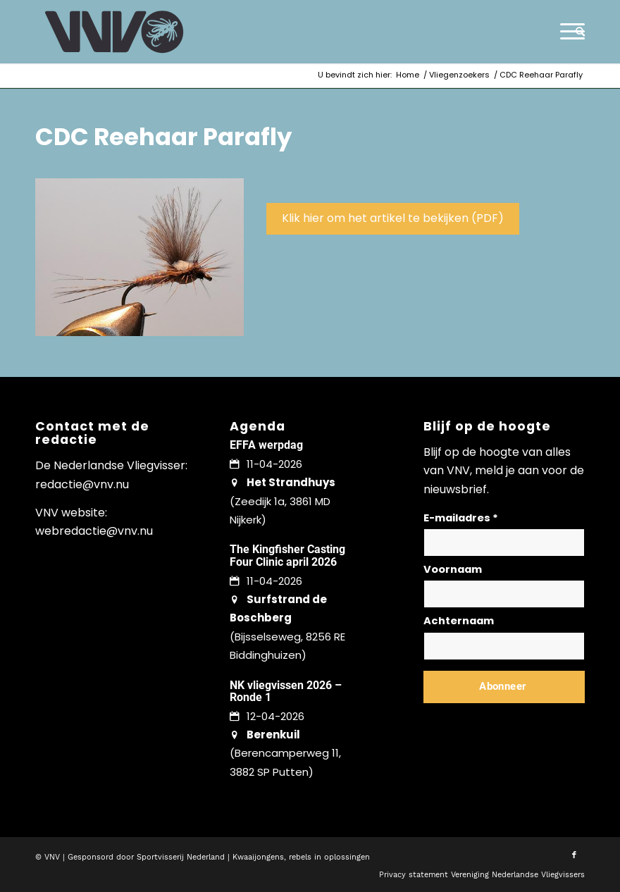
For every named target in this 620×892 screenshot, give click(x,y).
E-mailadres (460, 518)
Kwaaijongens (258, 857)
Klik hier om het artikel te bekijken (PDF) (393, 218)
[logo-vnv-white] (114, 31)
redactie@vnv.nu (82, 484)
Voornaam (452, 569)
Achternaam (458, 621)
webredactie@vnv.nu (94, 531)
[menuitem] (577, 31)
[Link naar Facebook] (574, 855)
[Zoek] (577, 31)
